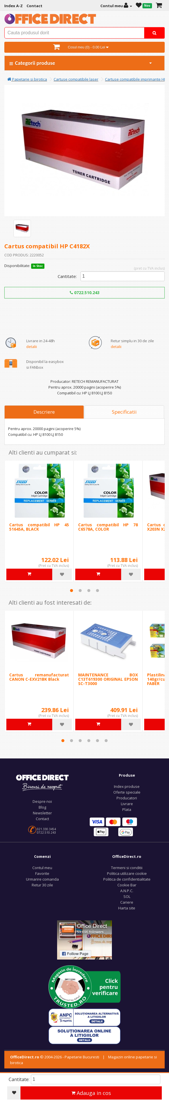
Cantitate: (67, 276)
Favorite (42, 873)
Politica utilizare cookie (127, 873)
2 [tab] (80, 590)
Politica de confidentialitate (127, 879)
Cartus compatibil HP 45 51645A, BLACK (39, 527)
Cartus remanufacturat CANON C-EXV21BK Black (39, 677)
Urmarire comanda (42, 879)
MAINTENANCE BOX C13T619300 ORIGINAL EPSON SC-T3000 (108, 679)
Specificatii (124, 411)
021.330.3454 (46, 829)
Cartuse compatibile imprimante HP (135, 79)
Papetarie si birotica (27, 79)
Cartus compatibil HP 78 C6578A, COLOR (108, 527)
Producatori (127, 798)
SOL (126, 896)
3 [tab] (89, 590)
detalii (31, 346)
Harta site (126, 908)
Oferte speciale (126, 792)
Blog (42, 807)
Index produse (127, 786)
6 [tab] (106, 740)
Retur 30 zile (42, 885)
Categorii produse (81, 63)
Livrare (127, 803)
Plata (126, 809)
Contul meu (42, 867)
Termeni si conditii (126, 867)
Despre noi (42, 801)
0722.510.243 (84, 292)
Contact (42, 818)
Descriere (44, 411)
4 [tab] (97, 590)
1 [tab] (71, 590)
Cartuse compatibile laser (76, 79)
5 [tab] (97, 740)
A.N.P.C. (126, 890)
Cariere (126, 902)
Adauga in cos (91, 1092)
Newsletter (42, 813)
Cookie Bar (126, 885)
